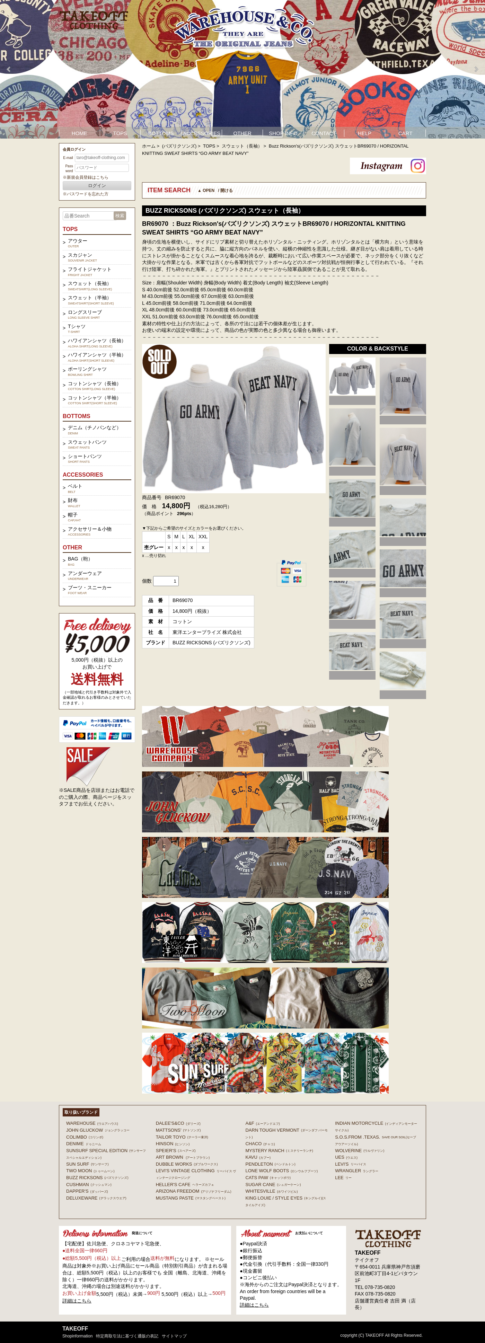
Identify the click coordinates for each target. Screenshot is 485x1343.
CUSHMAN (89, 1184)
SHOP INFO (283, 133)
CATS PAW (267, 1177)
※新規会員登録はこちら (85, 177)
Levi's (350, 1164)
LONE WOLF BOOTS (281, 1170)
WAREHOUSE (92, 1123)
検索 (119, 215)
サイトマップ (174, 1336)
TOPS (120, 133)
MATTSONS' (178, 1130)
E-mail (68, 158)
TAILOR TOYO (182, 1137)
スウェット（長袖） (242, 146)
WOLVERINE (359, 1150)
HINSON (173, 1143)
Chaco (260, 1143)
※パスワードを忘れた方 (85, 194)
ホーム (149, 146)
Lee (343, 1177)
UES (346, 1157)
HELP (364, 133)
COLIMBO (84, 1137)
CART (405, 133)
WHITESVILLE (271, 1191)
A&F (262, 1123)
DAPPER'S (87, 1191)
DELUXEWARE (96, 1198)
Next (476, 69)
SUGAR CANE (273, 1184)
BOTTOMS (161, 133)
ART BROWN (183, 1157)
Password (69, 168)
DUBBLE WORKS (187, 1164)
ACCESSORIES (201, 133)
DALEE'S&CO (178, 1123)
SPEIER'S (176, 1150)
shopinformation (77, 1336)
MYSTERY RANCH (279, 1150)
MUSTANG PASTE (191, 1198)
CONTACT (323, 133)
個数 (147, 581)
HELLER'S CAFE (185, 1184)
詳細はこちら (76, 1301)
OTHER (242, 133)
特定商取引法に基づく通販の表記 (127, 1336)
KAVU (257, 1157)
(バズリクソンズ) (179, 146)
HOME (79, 133)
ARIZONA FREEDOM (193, 1191)
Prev (9, 69)
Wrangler (356, 1170)
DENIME (83, 1143)
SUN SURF (87, 1164)
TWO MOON (90, 1170)
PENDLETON (270, 1164)
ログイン (97, 185)
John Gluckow (98, 1130)
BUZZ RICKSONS (97, 1177)
